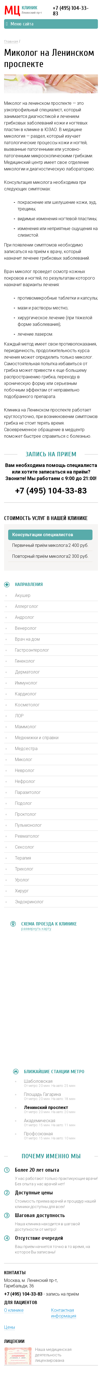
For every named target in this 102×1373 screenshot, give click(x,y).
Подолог (23, 803)
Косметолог (27, 704)
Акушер (22, 595)
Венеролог (26, 628)
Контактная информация (63, 1313)
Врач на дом (27, 639)
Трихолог (24, 869)
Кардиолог (26, 693)
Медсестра (26, 748)
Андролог (24, 617)
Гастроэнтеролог (32, 650)
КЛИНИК (23, 10)
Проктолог (25, 814)
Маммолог (25, 726)
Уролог (22, 880)
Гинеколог (25, 661)
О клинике (14, 1310)
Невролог (25, 770)
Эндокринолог (29, 901)
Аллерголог (26, 606)
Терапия (23, 858)
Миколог (23, 759)
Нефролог (25, 781)
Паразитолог (28, 792)
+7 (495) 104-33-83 (71, 11)
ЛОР (19, 715)
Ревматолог (27, 836)
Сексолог (24, 847)
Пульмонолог (28, 825)
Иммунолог (26, 683)
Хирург (22, 890)
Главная (11, 41)
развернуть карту (36, 929)
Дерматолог (27, 672)
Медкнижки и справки (36, 737)
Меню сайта (19, 24)
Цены (9, 1327)
